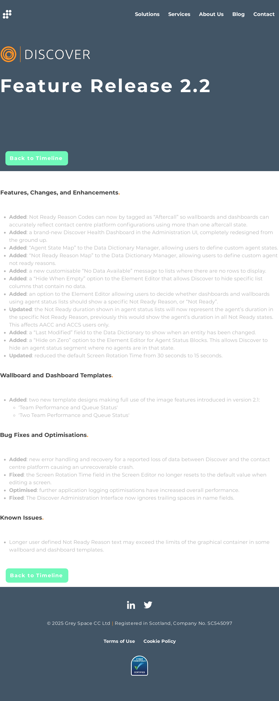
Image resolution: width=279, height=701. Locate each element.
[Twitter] (148, 605)
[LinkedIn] (131, 605)
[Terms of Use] (119, 641)
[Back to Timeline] (36, 158)
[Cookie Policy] (160, 641)
